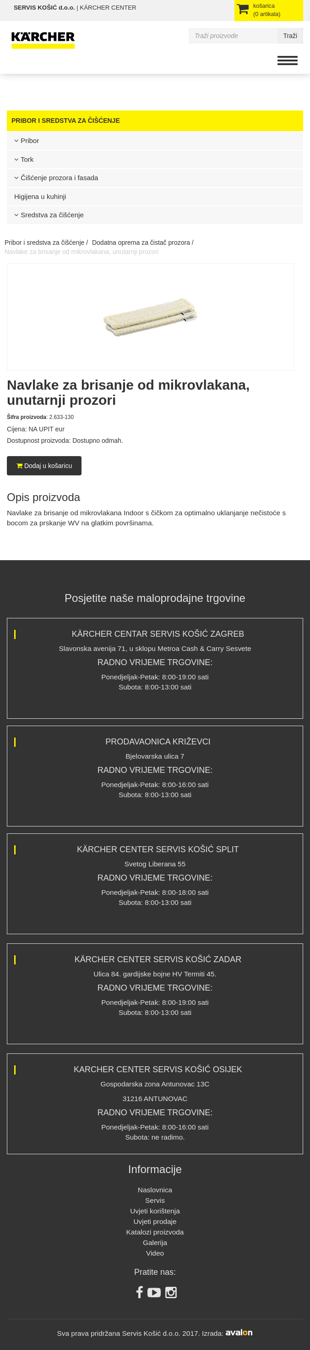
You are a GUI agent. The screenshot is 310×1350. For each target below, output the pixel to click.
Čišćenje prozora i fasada (56, 178)
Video (155, 1253)
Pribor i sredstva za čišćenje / (46, 242)
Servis (155, 1200)
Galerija (155, 1242)
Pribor (26, 140)
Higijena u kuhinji (40, 196)
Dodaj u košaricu (44, 465)
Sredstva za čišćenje (49, 215)
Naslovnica (155, 1190)
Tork (23, 159)
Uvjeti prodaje (154, 1221)
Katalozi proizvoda (155, 1232)
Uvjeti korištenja (155, 1211)
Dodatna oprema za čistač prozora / (143, 242)
